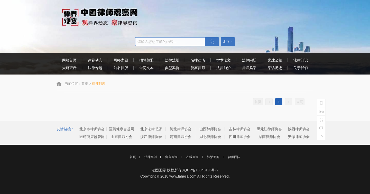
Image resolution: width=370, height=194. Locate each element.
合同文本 (146, 68)
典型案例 (172, 68)
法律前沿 (223, 68)
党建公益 (275, 60)
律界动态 (95, 60)
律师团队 (234, 157)
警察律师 (198, 68)
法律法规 (172, 60)
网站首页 (69, 60)
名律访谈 (198, 60)
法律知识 (300, 60)
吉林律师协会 (240, 129)
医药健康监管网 (92, 137)
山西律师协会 (210, 129)
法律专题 (95, 68)
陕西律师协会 (299, 129)
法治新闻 (213, 157)
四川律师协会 (240, 137)
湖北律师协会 (210, 137)
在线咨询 (192, 157)
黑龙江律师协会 (269, 129)
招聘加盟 (146, 60)
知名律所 (121, 68)
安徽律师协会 (299, 137)
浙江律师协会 (151, 137)
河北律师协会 (180, 129)
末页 (299, 102)
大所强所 (69, 68)
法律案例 (150, 157)
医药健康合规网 (121, 129)
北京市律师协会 (92, 129)
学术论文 (223, 60)
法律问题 (249, 60)
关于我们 (300, 68)
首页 (84, 84)
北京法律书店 (151, 129)
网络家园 (121, 60)
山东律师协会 (121, 137)
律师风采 (249, 68)
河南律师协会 (180, 137)
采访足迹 (275, 68)
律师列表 (98, 84)
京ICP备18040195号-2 (200, 170)
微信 (321, 111)
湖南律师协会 (269, 137)
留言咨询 (171, 157)
